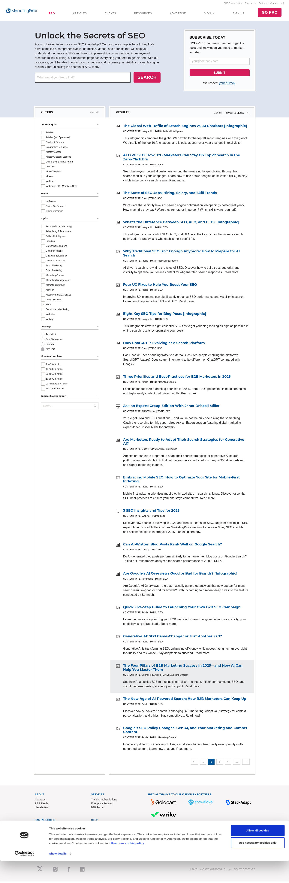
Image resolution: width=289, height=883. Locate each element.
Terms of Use (99, 838)
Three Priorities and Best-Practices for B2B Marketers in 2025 (177, 378)
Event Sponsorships (46, 830)
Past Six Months (54, 340)
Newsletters (42, 808)
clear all (94, 114)
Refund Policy (99, 834)
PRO (52, 14)
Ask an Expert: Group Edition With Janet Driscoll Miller (171, 407)
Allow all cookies (257, 852)
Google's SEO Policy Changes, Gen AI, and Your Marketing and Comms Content (185, 731)
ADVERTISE (178, 14)
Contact (274, 4)
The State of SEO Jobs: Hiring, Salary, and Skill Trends (170, 194)
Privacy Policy (99, 842)
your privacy (227, 84)
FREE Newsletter (233, 4)
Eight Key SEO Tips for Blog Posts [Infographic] (164, 315)
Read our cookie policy (127, 865)
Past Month (51, 336)
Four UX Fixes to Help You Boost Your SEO (160, 286)
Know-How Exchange (103, 830)
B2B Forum (97, 808)
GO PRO (270, 13)
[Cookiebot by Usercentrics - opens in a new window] (24, 875)
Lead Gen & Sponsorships (50, 826)
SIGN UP (238, 14)
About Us (40, 800)
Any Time (50, 350)
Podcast (263, 4)
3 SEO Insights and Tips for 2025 (151, 512)
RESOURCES (143, 14)
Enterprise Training (102, 804)
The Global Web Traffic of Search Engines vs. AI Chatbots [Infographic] (185, 127)
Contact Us (97, 826)
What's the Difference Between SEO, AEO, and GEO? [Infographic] (181, 223)
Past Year (50, 345)
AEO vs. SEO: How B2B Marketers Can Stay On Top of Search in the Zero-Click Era (181, 159)
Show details (58, 875)
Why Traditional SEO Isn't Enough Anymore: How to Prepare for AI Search (181, 255)
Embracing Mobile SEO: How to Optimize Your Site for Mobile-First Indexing (181, 481)
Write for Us (42, 834)
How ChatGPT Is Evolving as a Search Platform (164, 344)
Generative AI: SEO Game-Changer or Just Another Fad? (172, 638)
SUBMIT (219, 74)
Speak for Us (42, 838)
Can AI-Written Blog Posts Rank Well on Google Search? (172, 546)
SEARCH (146, 78)
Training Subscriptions (104, 800)
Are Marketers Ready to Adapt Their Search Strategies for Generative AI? (183, 443)
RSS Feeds (41, 804)
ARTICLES (80, 14)
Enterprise (250, 4)
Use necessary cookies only (257, 864)
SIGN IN (209, 14)
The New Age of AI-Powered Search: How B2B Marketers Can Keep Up (184, 700)
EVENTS (110, 14)
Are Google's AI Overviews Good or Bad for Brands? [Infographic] (180, 575)
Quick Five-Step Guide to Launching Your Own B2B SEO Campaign (182, 608)
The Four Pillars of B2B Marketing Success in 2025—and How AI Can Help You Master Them (183, 669)
